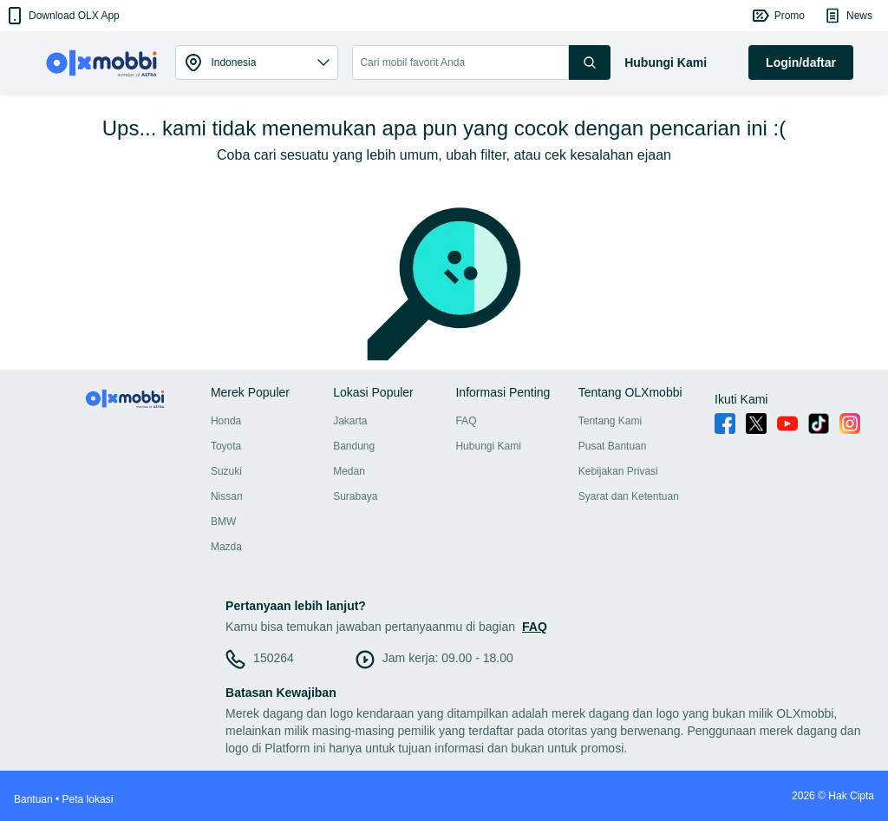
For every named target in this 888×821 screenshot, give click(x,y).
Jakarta (350, 421)
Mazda (226, 547)
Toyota (226, 446)
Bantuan (33, 799)
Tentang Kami (610, 421)
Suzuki (226, 471)
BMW (223, 522)
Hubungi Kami (487, 446)
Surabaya (355, 496)
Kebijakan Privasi (618, 471)
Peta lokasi (88, 799)
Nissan (227, 496)
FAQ (465, 421)
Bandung (354, 446)
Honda (226, 421)
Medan (349, 471)
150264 (273, 658)
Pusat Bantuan (612, 446)
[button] (62, 15)
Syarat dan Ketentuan (628, 496)
